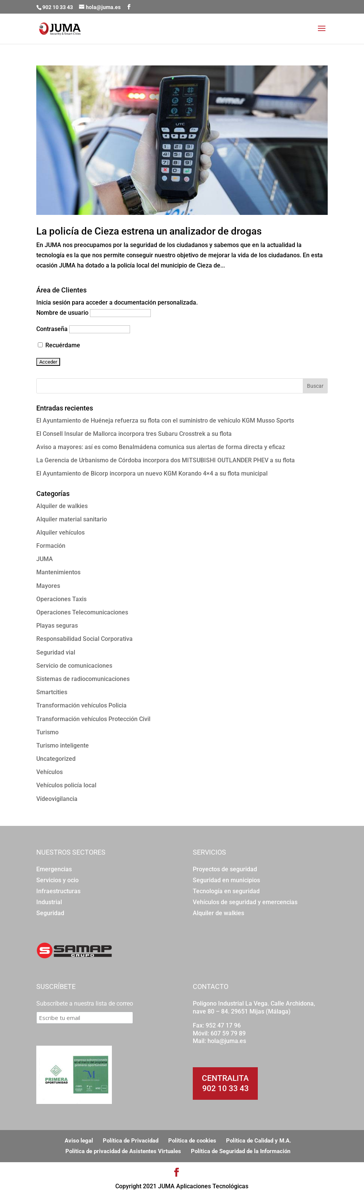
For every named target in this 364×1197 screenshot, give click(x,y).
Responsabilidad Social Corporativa (84, 638)
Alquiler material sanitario (71, 519)
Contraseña (52, 329)
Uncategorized (56, 758)
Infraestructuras (58, 891)
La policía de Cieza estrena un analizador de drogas (149, 231)
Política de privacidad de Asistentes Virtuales (123, 1151)
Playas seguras (57, 625)
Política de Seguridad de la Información (240, 1151)
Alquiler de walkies (62, 506)
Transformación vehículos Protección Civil (93, 719)
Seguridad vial (55, 652)
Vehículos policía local (66, 785)
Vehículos (49, 772)
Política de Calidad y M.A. (258, 1140)
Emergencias (54, 869)
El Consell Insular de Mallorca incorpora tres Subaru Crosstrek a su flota (134, 433)
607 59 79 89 (228, 1033)
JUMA (44, 559)
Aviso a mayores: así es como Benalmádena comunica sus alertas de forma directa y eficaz (160, 447)
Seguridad (50, 913)
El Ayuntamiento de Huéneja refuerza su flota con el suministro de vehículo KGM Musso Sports (165, 420)
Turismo (47, 732)
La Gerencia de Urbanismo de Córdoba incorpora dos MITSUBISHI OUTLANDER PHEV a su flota (165, 460)
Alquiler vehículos (60, 532)
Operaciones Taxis (61, 599)
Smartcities (51, 692)
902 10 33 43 (225, 1088)
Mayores (48, 585)
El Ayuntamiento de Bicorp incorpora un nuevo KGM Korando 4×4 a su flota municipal (152, 473)
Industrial (49, 902)
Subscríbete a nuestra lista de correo (84, 1003)
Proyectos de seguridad (225, 869)
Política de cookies (192, 1140)
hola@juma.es (227, 1041)
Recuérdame (59, 345)
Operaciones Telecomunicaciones (82, 612)
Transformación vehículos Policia (81, 705)
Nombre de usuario (62, 312)
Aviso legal (79, 1140)
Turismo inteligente (62, 745)
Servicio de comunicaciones (74, 665)
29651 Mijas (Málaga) (261, 1011)
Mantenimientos (58, 572)
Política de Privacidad (130, 1140)
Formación (50, 545)
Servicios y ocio (57, 880)
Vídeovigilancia (56, 798)
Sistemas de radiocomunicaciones (83, 678)
